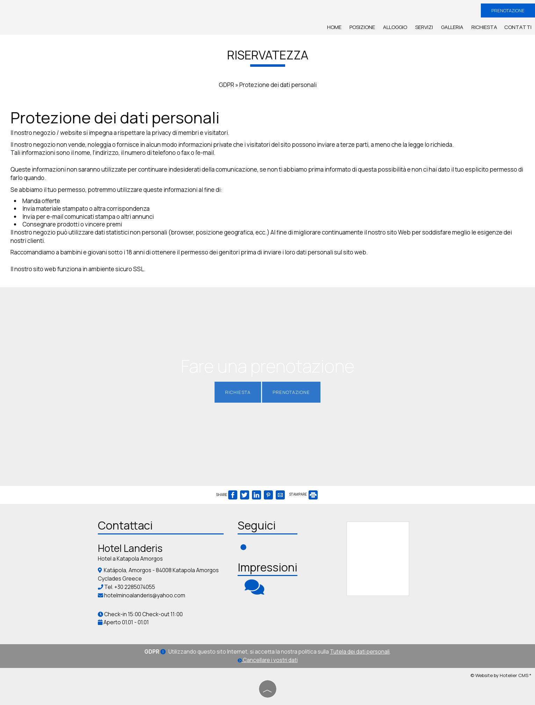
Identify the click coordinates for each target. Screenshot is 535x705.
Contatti (518, 27)
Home (334, 27)
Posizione (362, 27)
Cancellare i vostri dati (268, 660)
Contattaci (125, 525)
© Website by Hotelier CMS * (501, 675)
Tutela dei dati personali (360, 651)
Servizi (424, 27)
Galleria (452, 27)
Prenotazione (508, 10)
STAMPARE (303, 494)
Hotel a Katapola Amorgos (130, 558)
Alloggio (395, 27)
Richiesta (484, 27)
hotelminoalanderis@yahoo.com (144, 595)
